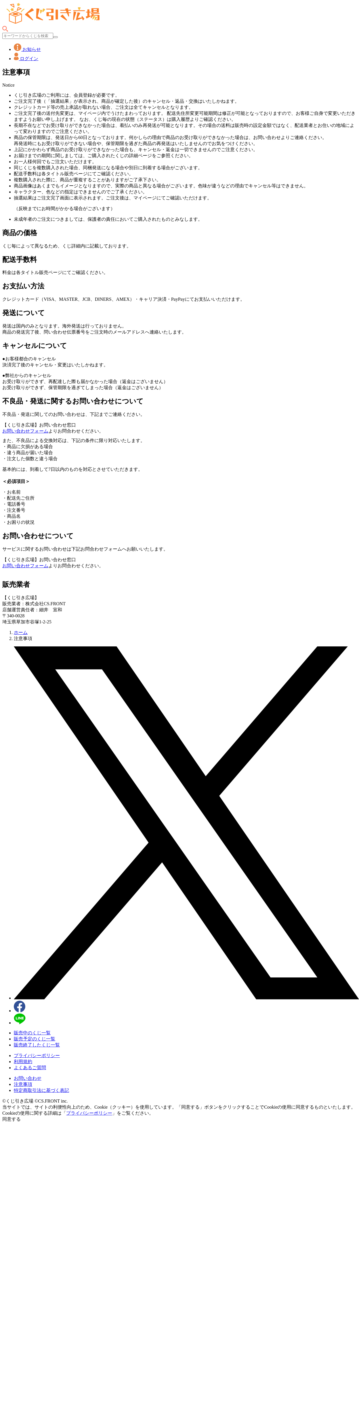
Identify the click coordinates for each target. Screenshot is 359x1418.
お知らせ (27, 49)
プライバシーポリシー (37, 1055)
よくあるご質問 (30, 1067)
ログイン (26, 58)
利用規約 (23, 1061)
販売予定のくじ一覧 (34, 1038)
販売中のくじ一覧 (32, 1032)
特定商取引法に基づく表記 (41, 1090)
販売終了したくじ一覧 (37, 1044)
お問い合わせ (27, 1078)
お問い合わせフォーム (25, 431)
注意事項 (23, 1084)
